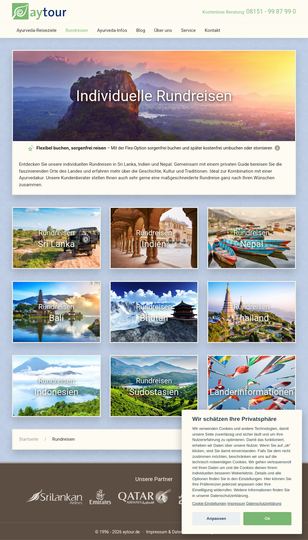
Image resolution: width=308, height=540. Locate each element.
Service (188, 30)
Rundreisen (77, 30)
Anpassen (216, 518)
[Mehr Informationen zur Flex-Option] (277, 148)
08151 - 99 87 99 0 (271, 11)
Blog (140, 30)
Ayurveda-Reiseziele (37, 30)
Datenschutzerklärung (264, 503)
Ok (267, 518)
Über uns (163, 30)
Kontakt (212, 30)
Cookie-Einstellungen (209, 503)
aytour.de (131, 531)
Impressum (236, 503)
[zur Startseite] (39, 11)
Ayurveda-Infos (112, 30)
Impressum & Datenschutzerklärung (179, 531)
